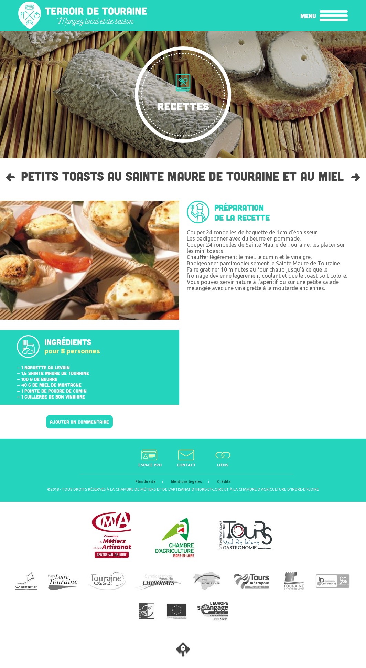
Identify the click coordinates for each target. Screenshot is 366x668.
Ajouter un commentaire (79, 422)
